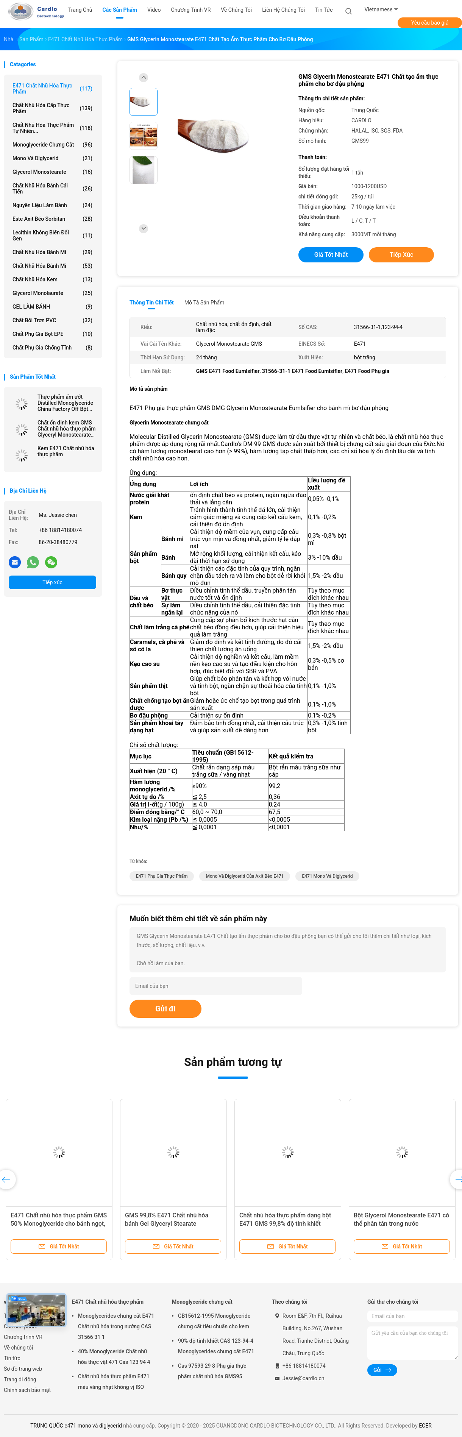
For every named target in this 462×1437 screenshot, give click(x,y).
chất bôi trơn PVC (52, 320)
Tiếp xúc (52, 582)
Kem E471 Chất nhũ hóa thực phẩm (65, 451)
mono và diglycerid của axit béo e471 (245, 876)
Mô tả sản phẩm (204, 303)
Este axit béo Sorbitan (52, 219)
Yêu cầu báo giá (430, 23)
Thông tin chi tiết (152, 303)
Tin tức (12, 1358)
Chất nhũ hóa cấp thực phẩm (52, 108)
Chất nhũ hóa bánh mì (52, 252)
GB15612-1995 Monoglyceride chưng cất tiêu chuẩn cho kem (214, 1321)
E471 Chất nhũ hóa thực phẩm (52, 89)
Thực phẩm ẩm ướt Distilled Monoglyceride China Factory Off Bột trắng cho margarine (65, 403)
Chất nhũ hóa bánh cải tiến (52, 189)
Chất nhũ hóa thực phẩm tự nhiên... (52, 128)
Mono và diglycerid (52, 158)
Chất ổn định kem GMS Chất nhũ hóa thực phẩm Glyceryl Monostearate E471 (66, 429)
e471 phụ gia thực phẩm (161, 876)
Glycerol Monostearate (52, 172)
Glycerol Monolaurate (52, 293)
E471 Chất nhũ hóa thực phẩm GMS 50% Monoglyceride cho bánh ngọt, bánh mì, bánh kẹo (59, 1224)
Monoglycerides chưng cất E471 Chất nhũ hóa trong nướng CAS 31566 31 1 (116, 1326)
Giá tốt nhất (331, 254)
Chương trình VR (23, 1337)
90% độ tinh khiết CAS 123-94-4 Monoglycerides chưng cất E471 (216, 1346)
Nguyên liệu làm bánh (52, 205)
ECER (425, 1426)
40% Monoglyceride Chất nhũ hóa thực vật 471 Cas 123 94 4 (114, 1356)
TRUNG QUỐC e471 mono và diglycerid (76, 1426)
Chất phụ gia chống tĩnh (52, 347)
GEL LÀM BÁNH (52, 306)
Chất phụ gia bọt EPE (52, 334)
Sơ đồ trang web (23, 1369)
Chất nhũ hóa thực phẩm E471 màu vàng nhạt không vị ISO (114, 1381)
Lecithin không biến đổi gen (52, 235)
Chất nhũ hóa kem (52, 279)
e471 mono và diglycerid (327, 876)
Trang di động (20, 1379)
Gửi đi (165, 1008)
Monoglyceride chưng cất (52, 144)
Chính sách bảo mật (27, 1390)
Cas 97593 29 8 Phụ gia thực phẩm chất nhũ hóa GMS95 (212, 1371)
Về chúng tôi (18, 1348)
